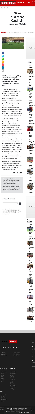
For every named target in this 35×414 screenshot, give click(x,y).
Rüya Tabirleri (4, 399)
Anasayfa (3, 7)
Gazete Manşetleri (12, 389)
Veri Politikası (4, 355)
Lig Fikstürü (12, 379)
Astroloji (2, 401)
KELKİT (2, 375)
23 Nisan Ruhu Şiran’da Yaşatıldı (31, 159)
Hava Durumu (13, 372)
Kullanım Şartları (16, 352)
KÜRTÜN (2, 380)
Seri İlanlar (12, 385)
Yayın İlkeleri (3, 354)
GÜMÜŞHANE (20, 2)
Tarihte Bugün (11, 382)
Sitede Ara (3, 394)
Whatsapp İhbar (16, 354)
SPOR (2, 381)
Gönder (20, 203)
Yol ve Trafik (13, 373)
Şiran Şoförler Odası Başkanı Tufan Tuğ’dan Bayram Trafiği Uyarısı (31, 280)
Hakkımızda (3, 352)
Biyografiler (3, 398)
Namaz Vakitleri (12, 376)
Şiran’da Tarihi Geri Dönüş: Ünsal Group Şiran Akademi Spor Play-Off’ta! (31, 297)
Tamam (26, 412)
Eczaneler (12, 378)
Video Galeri (33, 348)
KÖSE (2, 376)
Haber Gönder (16, 355)
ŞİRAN (8, 7)
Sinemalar (12, 383)
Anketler (3, 396)
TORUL (2, 378)
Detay (21, 412)
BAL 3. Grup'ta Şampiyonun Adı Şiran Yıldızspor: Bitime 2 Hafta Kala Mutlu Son (32, 88)
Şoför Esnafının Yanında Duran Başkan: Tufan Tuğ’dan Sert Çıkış (31, 171)
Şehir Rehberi (13, 387)
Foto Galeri (33, 342)
